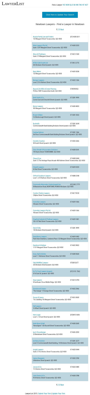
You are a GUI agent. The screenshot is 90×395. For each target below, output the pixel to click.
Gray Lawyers (37, 280)
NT (83, 5)
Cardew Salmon (38, 132)
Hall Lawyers (37, 306)
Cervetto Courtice (39, 141)
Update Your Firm (58, 393)
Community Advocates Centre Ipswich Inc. (47, 184)
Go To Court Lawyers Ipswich (42, 271)
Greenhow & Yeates (39, 289)
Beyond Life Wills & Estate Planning (44, 89)
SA (74, 5)
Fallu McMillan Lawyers (40, 263)
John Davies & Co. (39, 376)
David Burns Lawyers (40, 237)
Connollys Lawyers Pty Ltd (41, 210)
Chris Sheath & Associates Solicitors (45, 150)
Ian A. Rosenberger (39, 332)
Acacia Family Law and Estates (43, 37)
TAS (80, 5)
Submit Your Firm (44, 393)
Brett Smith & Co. (38, 98)
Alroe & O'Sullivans (39, 54)
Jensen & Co (37, 367)
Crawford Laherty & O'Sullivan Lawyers (45, 219)
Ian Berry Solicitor (39, 341)
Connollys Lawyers (39, 202)
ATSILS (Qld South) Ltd (40, 63)
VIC (64, 5)
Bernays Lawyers (38, 80)
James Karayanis (38, 358)
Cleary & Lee (37, 158)
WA (77, 5)
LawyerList (13, 3)
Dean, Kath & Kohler (39, 254)
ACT (86, 5)
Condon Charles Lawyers (41, 193)
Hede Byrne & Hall (39, 323)
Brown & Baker (38, 115)
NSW (67, 5)
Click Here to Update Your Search (60, 15)
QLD (71, 5)
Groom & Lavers (38, 297)
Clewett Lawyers (38, 167)
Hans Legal (36, 315)
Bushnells (36, 124)
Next (62, 29)
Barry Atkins (37, 71)
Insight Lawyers (38, 349)
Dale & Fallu (37, 228)
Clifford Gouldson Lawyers (42, 176)
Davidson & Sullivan (39, 245)
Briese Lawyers (38, 106)
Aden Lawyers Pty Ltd (40, 45)
